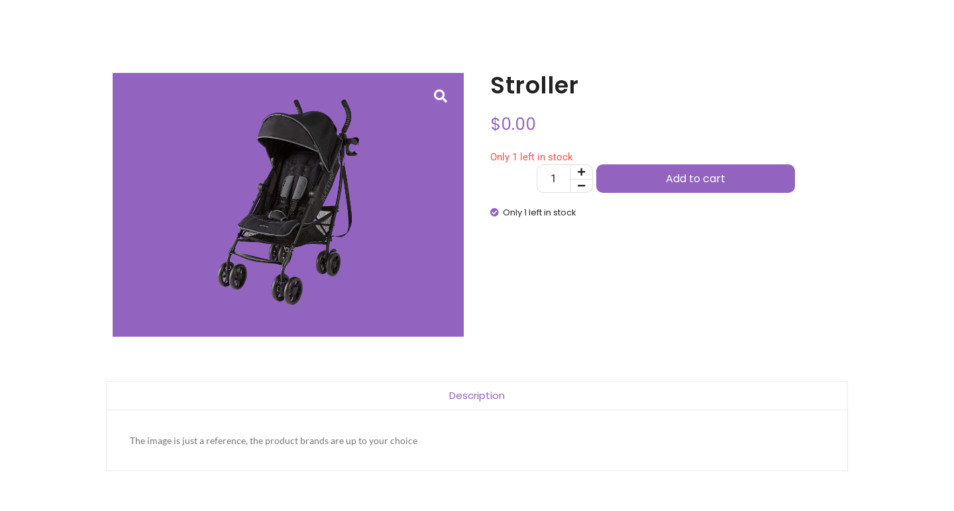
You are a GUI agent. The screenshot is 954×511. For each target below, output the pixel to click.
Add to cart (695, 178)
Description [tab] (477, 395)
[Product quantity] (553, 178)
